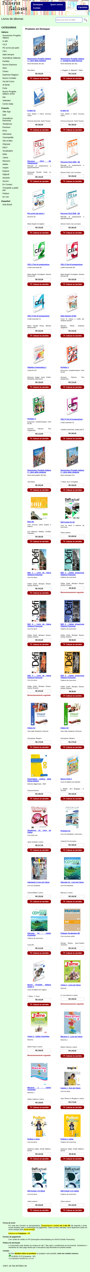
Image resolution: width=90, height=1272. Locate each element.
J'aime (5, 157)
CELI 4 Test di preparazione (38, 316)
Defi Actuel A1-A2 (68, 522)
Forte (5, 88)
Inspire (5, 168)
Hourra (6, 181)
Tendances (7, 124)
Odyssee (6, 144)
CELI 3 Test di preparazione (71, 265)
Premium (6, 127)
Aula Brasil (7, 204)
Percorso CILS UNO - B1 (70, 162)
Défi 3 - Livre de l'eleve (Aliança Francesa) (39, 677)
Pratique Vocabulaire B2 (70, 933)
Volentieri (7, 100)
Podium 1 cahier (67, 1139)
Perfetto (6, 61)
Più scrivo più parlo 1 (35, 213)
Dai (4, 97)
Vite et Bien (7, 141)
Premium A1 (65, 831)
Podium (6, 193)
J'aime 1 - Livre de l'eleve (71, 985)
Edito (5, 154)
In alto (5, 41)
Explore (6, 171)
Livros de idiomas (12, 18)
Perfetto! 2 (31, 419)
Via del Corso (8, 81)
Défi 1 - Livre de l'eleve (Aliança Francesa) (39, 574)
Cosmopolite (8, 137)
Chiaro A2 (64, 728)
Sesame (6, 178)
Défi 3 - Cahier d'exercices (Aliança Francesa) (72, 677)
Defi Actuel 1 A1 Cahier (70, 1191)
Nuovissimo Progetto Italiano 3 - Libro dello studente (72, 471)
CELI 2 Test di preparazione (38, 265)
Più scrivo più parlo (11, 48)
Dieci (5, 68)
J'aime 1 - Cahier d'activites (38, 1036)
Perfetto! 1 (65, 367)
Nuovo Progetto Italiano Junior (9, 92)
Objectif (6, 174)
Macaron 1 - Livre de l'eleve (71, 1037)
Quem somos (56, 4)
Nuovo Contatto (9, 78)
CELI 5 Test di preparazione (71, 419)
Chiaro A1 (31, 728)
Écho (5, 131)
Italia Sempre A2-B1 (68, 316)
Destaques (38, 4)
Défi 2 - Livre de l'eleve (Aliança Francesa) (39, 625)
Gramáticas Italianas (11, 58)
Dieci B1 (30, 522)
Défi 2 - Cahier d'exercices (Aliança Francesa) (72, 625)
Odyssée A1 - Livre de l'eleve (72, 882)
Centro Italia (8, 104)
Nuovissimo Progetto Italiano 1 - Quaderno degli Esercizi (72, 60)
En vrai (6, 197)
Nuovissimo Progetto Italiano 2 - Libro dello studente (39, 471)
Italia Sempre (8, 54)
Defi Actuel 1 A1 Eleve (36, 1191)
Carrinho (82, 7)
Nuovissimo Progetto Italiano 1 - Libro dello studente (39, 60)
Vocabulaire (8, 151)
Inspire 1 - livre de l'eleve (70, 1088)
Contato (36, 8)
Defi (4, 115)
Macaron (6, 161)
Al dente (6, 85)
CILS (5, 44)
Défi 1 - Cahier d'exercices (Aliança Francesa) (72, 574)
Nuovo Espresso (10, 65)
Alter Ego (7, 111)
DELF (5, 147)
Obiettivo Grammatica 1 (36, 367)
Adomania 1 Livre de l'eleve (38, 882)
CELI (5, 51)
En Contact (7, 184)
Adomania (7, 134)
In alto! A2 (65, 111)
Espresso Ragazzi (10, 75)
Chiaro (5, 71)
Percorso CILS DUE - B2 (70, 213)
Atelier (5, 164)
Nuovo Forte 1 (66, 779)
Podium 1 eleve (33, 1139)
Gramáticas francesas (8, 119)
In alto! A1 (31, 111)
